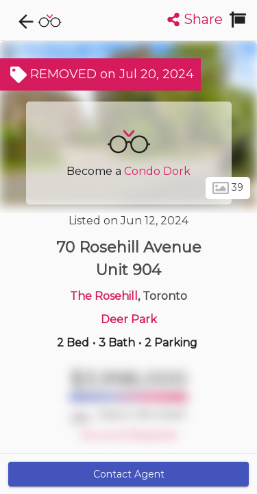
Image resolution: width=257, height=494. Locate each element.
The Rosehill (104, 296)
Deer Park (129, 319)
